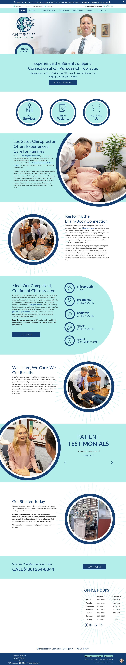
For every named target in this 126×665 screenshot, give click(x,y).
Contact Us (101, 10)
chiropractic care (88, 228)
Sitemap (111, 659)
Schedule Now (63, 82)
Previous (65, 462)
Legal (92, 659)
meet (24, 50)
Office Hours (37, 6)
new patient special (22, 514)
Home (22, 10)
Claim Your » (24, 663)
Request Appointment (22, 6)
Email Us (48, 6)
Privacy (96, 659)
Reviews (90, 10)
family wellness (35, 305)
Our (29, 116)
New (63, 116)
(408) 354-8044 (96, 6)
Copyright (87, 659)
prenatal (15, 312)
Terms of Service (104, 659)
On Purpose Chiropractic (31, 156)
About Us (32, 10)
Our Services (64, 10)
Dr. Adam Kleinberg (47, 10)
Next (112, 462)
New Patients (77, 10)
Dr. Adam (26, 334)
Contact (96, 116)
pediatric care (26, 312)
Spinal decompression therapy (23, 320)
